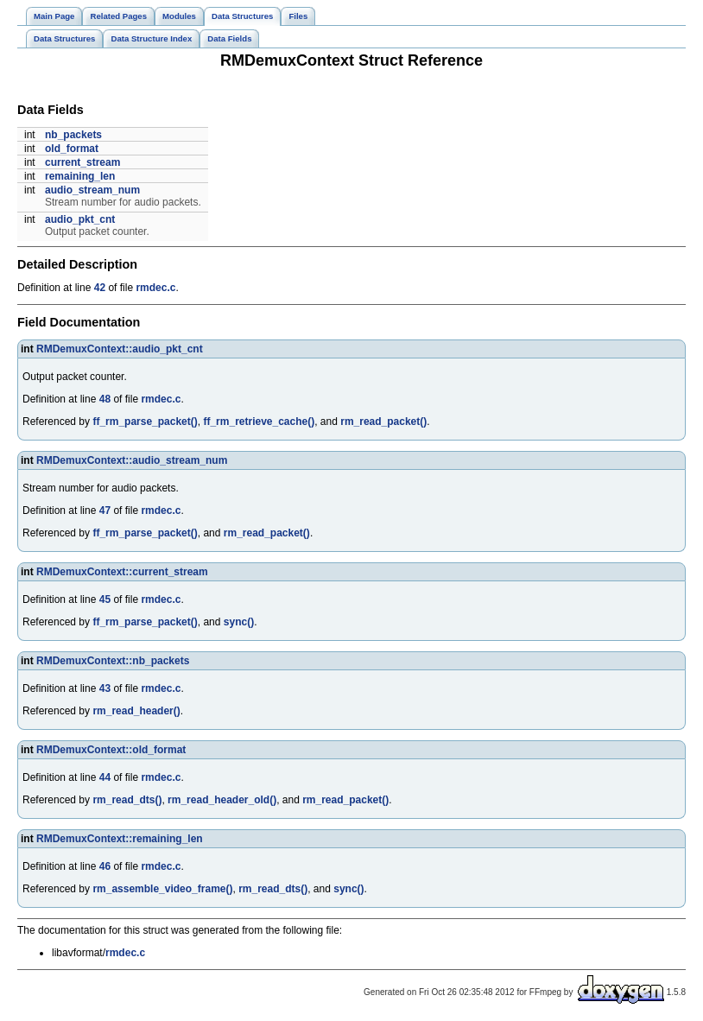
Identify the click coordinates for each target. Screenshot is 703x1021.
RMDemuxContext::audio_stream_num (131, 460)
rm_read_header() (136, 711)
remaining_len (80, 176)
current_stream (82, 162)
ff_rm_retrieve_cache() (258, 421)
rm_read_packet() (383, 421)
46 (105, 866)
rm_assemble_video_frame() (162, 889)
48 (105, 399)
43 (105, 688)
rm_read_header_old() (222, 800)
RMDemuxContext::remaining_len (119, 839)
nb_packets (73, 135)
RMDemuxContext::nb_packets (112, 661)
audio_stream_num (92, 190)
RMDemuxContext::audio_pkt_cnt (119, 349)
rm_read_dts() (127, 800)
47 (105, 510)
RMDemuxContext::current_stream (122, 572)
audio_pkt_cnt (80, 219)
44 (105, 777)
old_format (71, 149)
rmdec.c (155, 288)
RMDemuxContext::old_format (111, 750)
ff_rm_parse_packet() (144, 421)
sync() (239, 622)
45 (105, 599)
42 (99, 288)
